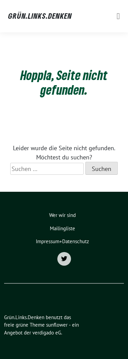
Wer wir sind (62, 215)
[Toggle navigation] (118, 16)
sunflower (57, 325)
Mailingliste (62, 228)
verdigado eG (46, 332)
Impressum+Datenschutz (62, 241)
